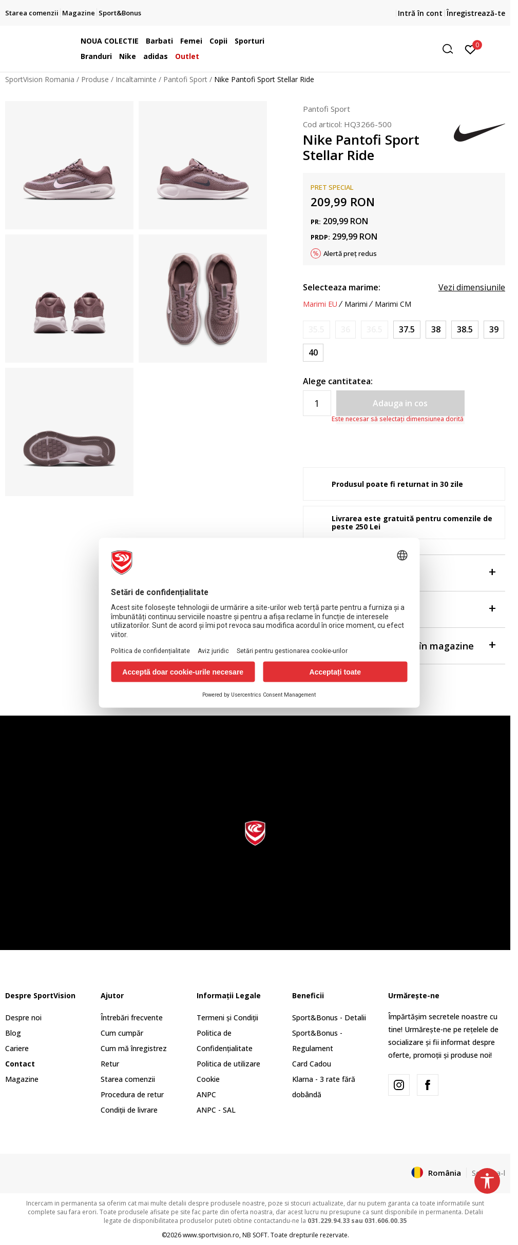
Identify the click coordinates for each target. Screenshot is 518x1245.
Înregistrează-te (476, 13)
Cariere (17, 1048)
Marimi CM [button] (393, 304)
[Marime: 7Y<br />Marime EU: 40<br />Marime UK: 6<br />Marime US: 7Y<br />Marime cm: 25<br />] (313, 353)
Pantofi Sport (185, 79)
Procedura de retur (132, 1094)
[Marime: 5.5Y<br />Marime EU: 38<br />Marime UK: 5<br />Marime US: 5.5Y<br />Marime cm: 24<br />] (436, 330)
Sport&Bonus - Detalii (329, 1017)
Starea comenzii (128, 1079)
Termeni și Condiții (227, 1017)
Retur (110, 1064)
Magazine (22, 1079)
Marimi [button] (356, 304)
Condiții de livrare (129, 1110)
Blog (13, 1033)
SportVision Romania (39, 79)
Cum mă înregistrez (134, 1048)
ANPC (206, 1094)
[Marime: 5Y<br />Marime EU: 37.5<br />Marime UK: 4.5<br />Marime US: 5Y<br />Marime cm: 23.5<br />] (406, 330)
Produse (95, 79)
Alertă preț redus (350, 253)
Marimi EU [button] (320, 304)
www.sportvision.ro (211, 1235)
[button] (379, 49)
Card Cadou (311, 1064)
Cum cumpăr (122, 1033)
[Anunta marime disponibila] (316, 330)
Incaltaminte (136, 79)
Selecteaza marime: (341, 287)
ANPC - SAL (216, 1110)
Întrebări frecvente (132, 1017)
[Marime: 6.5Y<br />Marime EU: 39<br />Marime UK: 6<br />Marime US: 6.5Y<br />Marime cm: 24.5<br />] (494, 330)
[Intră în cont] (470, 48)
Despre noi (23, 1017)
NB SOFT (254, 1235)
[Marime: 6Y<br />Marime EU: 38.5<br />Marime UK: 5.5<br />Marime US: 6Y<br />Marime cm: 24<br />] (464, 330)
